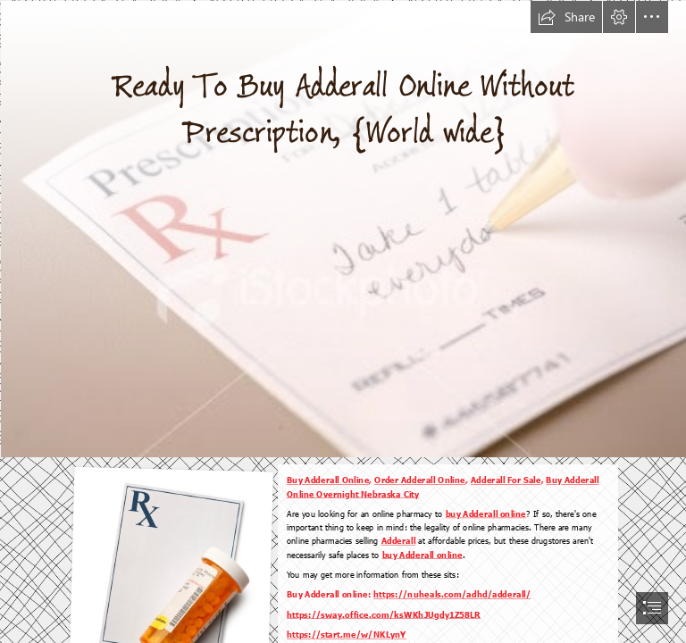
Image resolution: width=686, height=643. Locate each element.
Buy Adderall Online (328, 480)
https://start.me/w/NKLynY (346, 634)
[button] (566, 17)
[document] (343, 321)
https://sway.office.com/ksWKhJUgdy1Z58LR (384, 614)
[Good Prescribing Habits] (343, 228)
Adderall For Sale (506, 480)
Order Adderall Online (420, 480)
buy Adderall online (486, 513)
